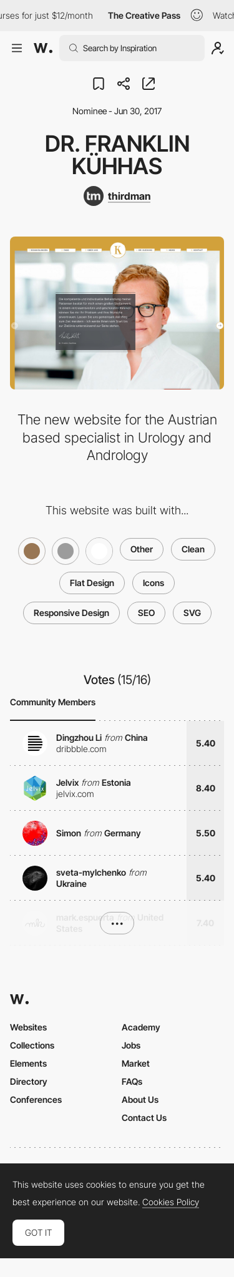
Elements (28, 1063)
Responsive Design (71, 612)
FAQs (132, 1081)
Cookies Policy (170, 1202)
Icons (153, 582)
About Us (140, 1099)
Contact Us (144, 1117)
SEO (146, 612)
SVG (192, 612)
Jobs (131, 1045)
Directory (28, 1081)
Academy (141, 1027)
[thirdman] (117, 196)
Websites (28, 1027)
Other (141, 549)
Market (136, 1063)
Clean (193, 549)
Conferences (36, 1099)
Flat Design (92, 582)
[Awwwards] (43, 48)
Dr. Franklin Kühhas (117, 155)
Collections (32, 1045)
